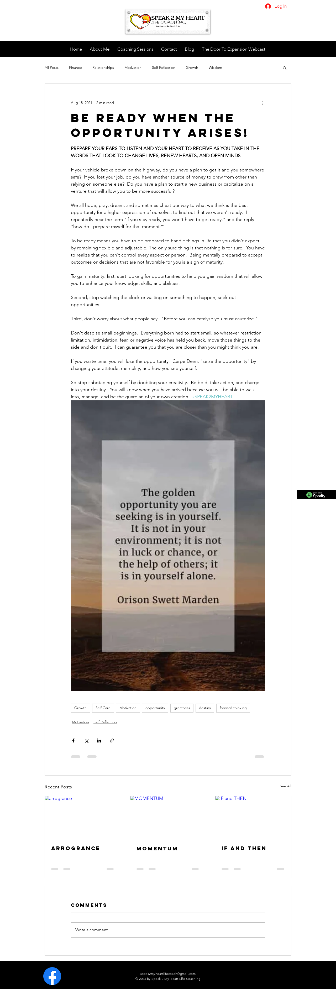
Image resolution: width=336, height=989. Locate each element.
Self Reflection (163, 67)
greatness (182, 707)
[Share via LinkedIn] (99, 740)
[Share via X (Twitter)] (86, 740)
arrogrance (76, 848)
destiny (205, 707)
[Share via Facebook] (73, 740)
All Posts (52, 67)
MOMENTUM (157, 848)
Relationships (103, 67)
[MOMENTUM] (168, 817)
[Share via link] (111, 740)
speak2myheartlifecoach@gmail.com (168, 974)
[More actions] (262, 103)
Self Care (103, 707)
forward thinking (233, 707)
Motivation (132, 67)
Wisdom (215, 67)
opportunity (155, 707)
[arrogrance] (83, 817)
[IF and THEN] (253, 817)
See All (285, 786)
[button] (284, 68)
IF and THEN (244, 848)
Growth (192, 67)
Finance (75, 67)
